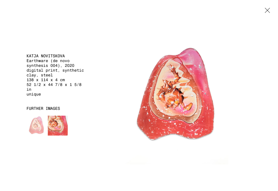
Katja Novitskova (46, 56)
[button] (36, 126)
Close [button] (266, 12)
